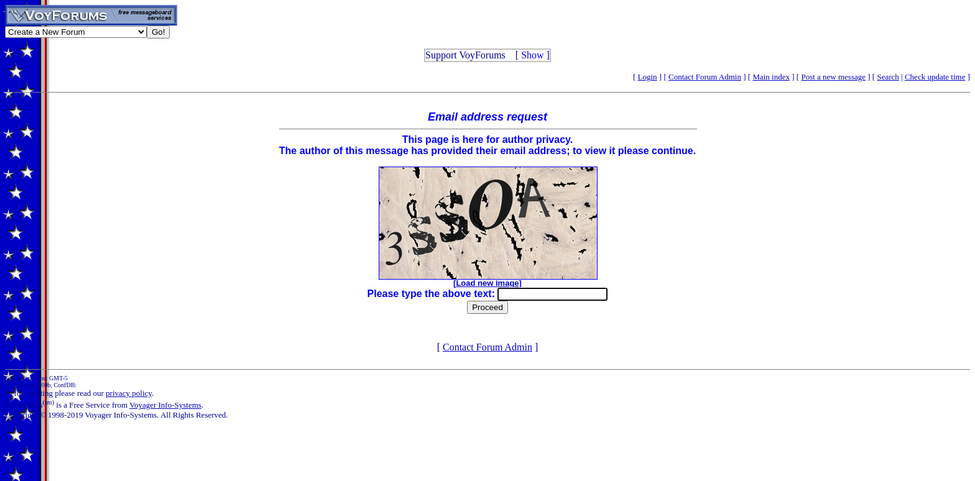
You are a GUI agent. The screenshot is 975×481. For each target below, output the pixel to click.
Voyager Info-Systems (165, 405)
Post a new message (833, 76)
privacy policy (129, 393)
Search (888, 76)
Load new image (487, 283)
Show (532, 55)
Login (647, 76)
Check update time (935, 76)
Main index (771, 76)
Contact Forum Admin (704, 76)
